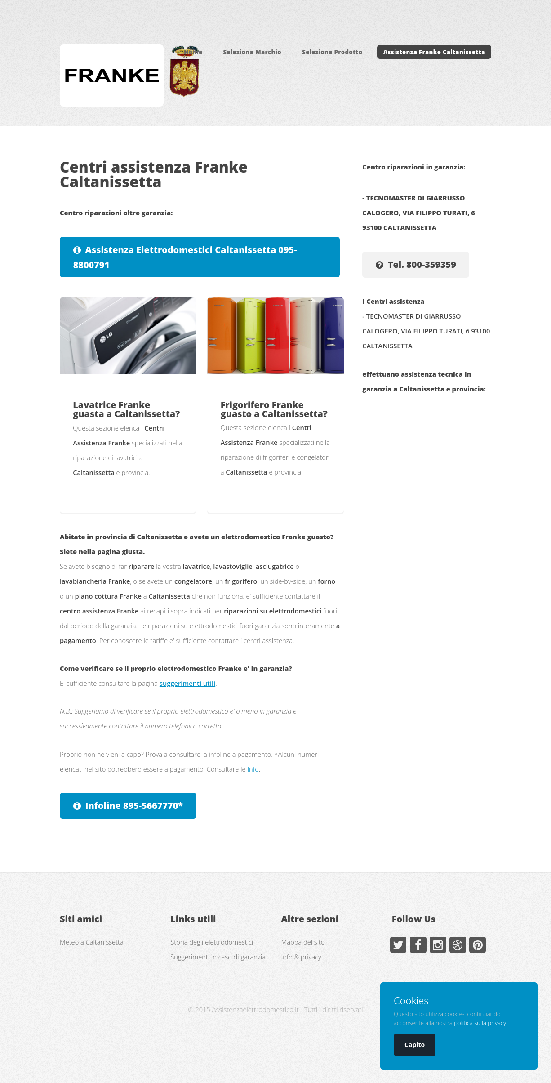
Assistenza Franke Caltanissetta (434, 52)
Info (252, 768)
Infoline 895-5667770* (134, 805)
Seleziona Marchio (252, 52)
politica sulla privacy (480, 1023)
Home (193, 52)
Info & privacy (301, 956)
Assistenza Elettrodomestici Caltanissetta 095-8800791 (185, 257)
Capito (414, 1044)
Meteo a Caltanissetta (92, 941)
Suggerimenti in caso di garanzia (218, 956)
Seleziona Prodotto (332, 52)
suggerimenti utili (187, 683)
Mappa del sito (303, 941)
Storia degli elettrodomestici (211, 941)
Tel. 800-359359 (422, 264)
